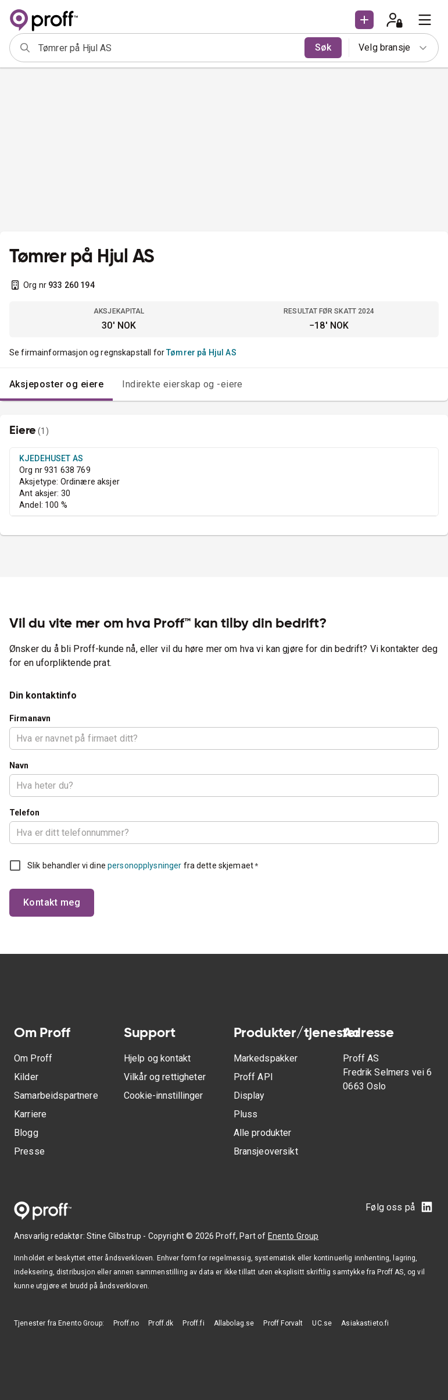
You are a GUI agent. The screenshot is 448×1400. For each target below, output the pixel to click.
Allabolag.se (234, 1323)
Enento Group (293, 1236)
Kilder (26, 1076)
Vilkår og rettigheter (165, 1076)
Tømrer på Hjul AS (201, 352)
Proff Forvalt (283, 1323)
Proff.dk (160, 1323)
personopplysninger (144, 865)
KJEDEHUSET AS (51, 458)
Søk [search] (323, 47)
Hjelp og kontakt (157, 1058)
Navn (19, 765)
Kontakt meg (51, 902)
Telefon (24, 812)
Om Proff (33, 1058)
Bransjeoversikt (266, 1151)
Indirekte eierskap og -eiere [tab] (182, 384)
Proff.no (126, 1323)
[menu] (425, 20)
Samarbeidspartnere (56, 1095)
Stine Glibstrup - (117, 1236)
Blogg (26, 1132)
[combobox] (167, 47)
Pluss (246, 1114)
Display (249, 1095)
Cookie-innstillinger (163, 1095)
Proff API (253, 1076)
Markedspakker (266, 1058)
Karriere (30, 1114)
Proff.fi (193, 1323)
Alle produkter (263, 1132)
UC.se (322, 1323)
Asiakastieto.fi (365, 1323)
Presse (29, 1151)
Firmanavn (30, 718)
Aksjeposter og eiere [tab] (56, 384)
